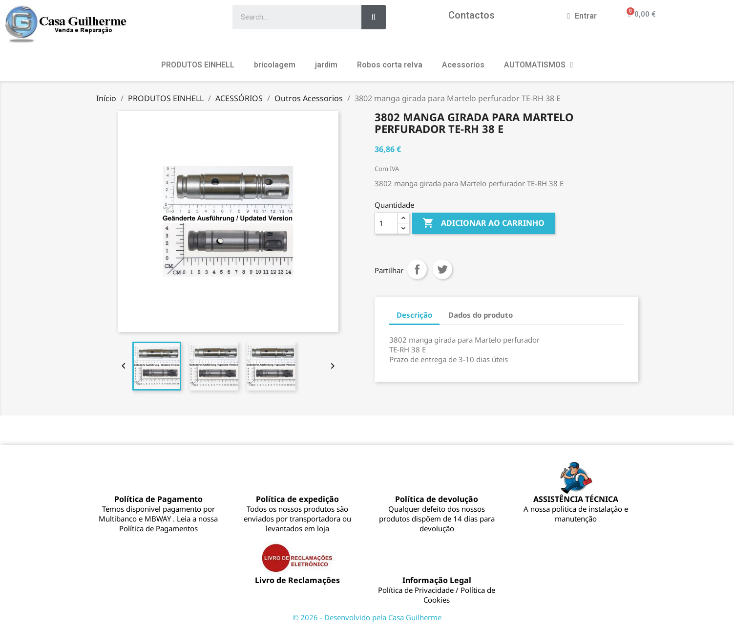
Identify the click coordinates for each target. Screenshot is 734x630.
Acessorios (463, 64)
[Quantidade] (386, 223)
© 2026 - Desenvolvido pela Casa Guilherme (367, 617)
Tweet (442, 269)
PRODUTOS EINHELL (197, 64)
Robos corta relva (389, 64)
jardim (326, 64)
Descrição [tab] (414, 315)
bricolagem (274, 64)
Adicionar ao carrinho (483, 223)
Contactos (471, 15)
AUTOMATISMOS (538, 65)
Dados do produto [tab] (480, 315)
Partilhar (417, 269)
